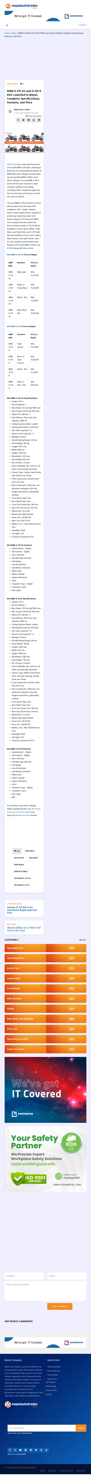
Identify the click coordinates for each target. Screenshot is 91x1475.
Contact (49, 1395)
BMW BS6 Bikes (21, 871)
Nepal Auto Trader (22, 109)
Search (82, 25)
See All (82, 941)
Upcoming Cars (53, 1372)
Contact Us (80, 1471)
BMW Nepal (12, 164)
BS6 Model (19, 858)
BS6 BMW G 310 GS (15, 255)
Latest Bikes (52, 1376)
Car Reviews (51, 1383)
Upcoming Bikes (54, 1367)
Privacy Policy (51, 1391)
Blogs (14, 33)
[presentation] (23, 1308)
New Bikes (33, 858)
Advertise (52, 1471)
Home (7, 33)
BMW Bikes (30, 851)
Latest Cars (52, 1380)
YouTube (25, 815)
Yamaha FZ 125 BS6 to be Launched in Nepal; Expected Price (23, 910)
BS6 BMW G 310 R (14, 326)
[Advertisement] (45, 58)
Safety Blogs (51, 1387)
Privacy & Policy (66, 1471)
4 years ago (19, 113)
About (42, 1471)
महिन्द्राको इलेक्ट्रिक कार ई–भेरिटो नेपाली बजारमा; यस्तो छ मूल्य (21, 930)
